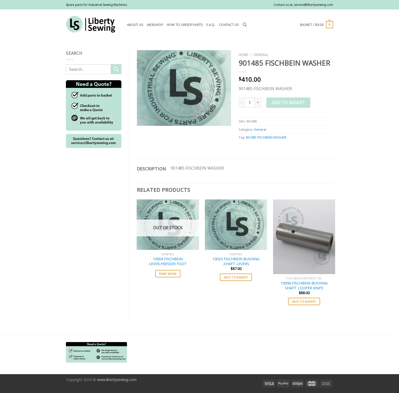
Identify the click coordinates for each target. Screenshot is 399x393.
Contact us (229, 24)
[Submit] (116, 69)
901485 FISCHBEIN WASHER (266, 137)
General (261, 54)
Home (243, 54)
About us (135, 24)
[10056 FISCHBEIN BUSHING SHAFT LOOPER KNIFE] (304, 236)
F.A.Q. (210, 24)
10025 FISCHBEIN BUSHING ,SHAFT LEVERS (236, 261)
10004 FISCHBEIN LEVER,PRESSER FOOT (168, 261)
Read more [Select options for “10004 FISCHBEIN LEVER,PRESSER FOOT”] (167, 274)
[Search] (245, 25)
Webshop (155, 24)
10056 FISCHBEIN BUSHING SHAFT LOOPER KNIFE (304, 285)
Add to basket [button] (236, 277)
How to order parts (185, 24)
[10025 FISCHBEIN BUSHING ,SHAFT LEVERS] (236, 224)
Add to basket (288, 102)
